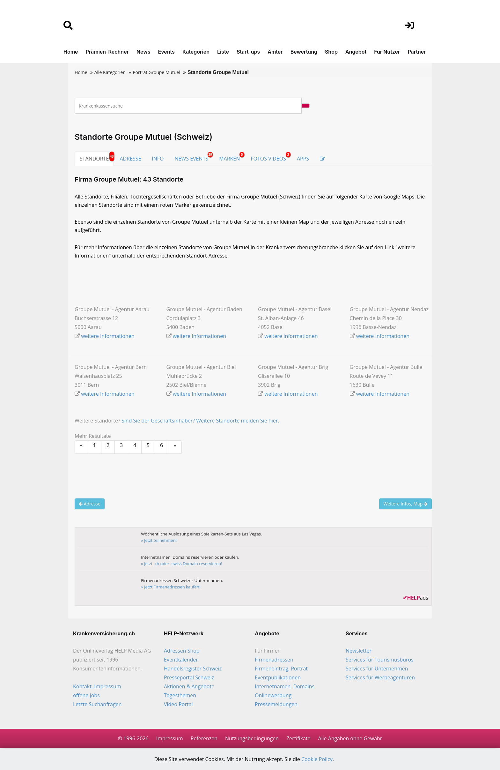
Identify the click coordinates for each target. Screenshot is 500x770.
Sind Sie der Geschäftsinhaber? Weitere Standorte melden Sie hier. (200, 420)
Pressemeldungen (276, 704)
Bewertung (303, 52)
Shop (331, 52)
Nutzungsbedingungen (252, 738)
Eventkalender (181, 659)
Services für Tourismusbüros (380, 659)
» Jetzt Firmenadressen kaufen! (171, 587)
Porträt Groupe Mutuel (156, 72)
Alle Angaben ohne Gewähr (350, 738)
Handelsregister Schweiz (193, 668)
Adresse (89, 504)
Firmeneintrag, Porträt (281, 668)
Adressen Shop (182, 650)
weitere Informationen (107, 336)
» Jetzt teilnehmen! (159, 540)
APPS (303, 158)
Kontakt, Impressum (97, 686)
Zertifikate (298, 738)
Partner (417, 52)
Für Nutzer (387, 52)
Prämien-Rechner (107, 52)
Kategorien (196, 52)
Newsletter (358, 650)
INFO (158, 158)
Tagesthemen (180, 695)
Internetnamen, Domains (284, 686)
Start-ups (248, 52)
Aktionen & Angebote (189, 686)
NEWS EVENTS (194, 157)
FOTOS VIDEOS (270, 157)
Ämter (275, 52)
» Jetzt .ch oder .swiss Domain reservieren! (182, 564)
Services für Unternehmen (377, 668)
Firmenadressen (274, 659)
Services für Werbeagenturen (380, 677)
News (143, 52)
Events (166, 52)
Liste (223, 52)
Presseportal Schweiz (189, 677)
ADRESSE (130, 158)
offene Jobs (86, 695)
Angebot (355, 52)
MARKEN (231, 157)
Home (70, 52)
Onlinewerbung (273, 695)
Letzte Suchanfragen (97, 704)
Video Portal (178, 704)
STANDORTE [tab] (94, 158)
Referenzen (203, 738)
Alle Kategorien (110, 72)
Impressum (168, 738)
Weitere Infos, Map (405, 504)
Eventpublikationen (278, 677)
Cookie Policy (317, 759)
